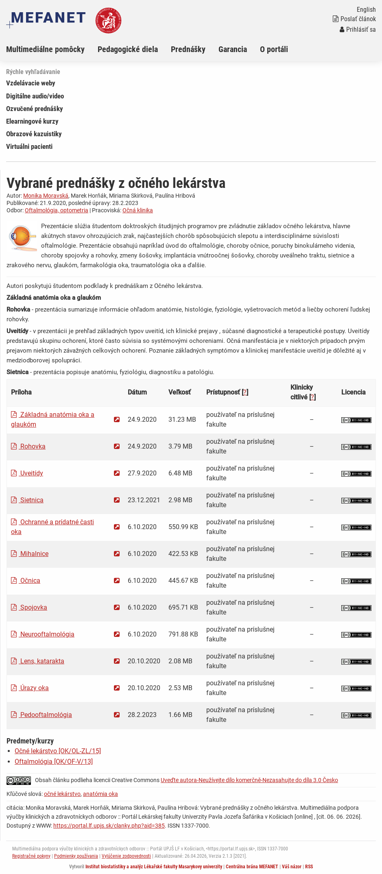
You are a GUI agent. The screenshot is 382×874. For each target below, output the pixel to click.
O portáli (274, 49)
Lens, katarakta (37, 661)
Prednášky (188, 49)
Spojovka (29, 607)
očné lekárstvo (62, 794)
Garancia (232, 49)
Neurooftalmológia (42, 634)
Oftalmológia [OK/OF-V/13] (54, 761)
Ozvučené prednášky (34, 109)
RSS (309, 867)
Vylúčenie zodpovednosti (126, 856)
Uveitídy (27, 473)
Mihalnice (29, 554)
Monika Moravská (45, 195)
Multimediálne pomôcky (45, 49)
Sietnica (27, 500)
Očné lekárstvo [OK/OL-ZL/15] (58, 751)
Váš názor (291, 867)
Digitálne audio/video (35, 96)
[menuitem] (52, 49)
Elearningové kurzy (32, 121)
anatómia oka (100, 794)
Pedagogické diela (128, 49)
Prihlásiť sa (358, 29)
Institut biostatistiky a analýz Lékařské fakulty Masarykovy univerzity (153, 867)
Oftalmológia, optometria (56, 210)
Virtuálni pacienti (29, 146)
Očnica (25, 580)
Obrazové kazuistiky (34, 134)
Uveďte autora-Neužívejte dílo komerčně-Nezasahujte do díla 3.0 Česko (249, 780)
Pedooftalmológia (41, 715)
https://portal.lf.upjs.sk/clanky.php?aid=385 (109, 825)
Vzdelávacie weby (30, 83)
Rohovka (28, 446)
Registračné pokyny (31, 856)
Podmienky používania (76, 856)
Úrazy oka (30, 688)
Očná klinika (137, 210)
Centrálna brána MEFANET (252, 867)
